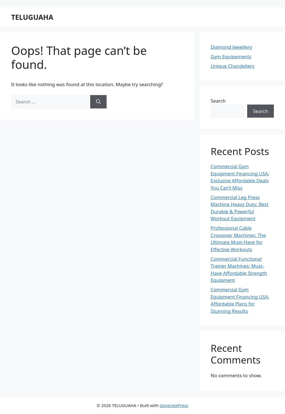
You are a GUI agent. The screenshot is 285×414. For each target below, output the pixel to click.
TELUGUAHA (32, 17)
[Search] (98, 101)
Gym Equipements (231, 56)
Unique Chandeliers (232, 66)
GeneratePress (173, 405)
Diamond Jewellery (231, 47)
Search (218, 101)
